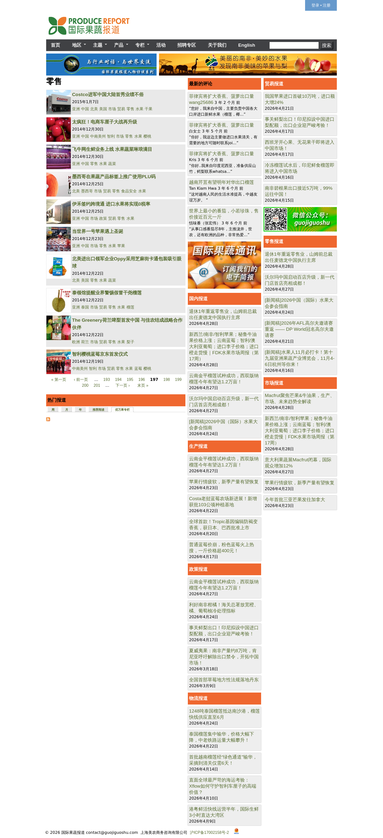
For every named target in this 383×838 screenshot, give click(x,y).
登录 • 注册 (321, 5)
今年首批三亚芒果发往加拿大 (295, 499)
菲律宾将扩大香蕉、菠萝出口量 (221, 96)
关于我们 (217, 45)
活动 (161, 45)
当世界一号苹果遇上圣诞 (97, 231)
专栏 (140, 45)
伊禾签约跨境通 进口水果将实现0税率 (111, 204)
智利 (111, 136)
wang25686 (201, 102)
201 (97, 385)
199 (178, 379)
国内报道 (198, 298)
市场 (112, 109)
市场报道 (274, 383)
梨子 (130, 342)
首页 (55, 45)
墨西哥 (87, 191)
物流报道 (198, 698)
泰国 (85, 307)
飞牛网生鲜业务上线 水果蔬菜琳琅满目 (112, 149)
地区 (76, 45)
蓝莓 (138, 368)
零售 (130, 109)
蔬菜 (112, 164)
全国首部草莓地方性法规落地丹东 (224, 679)
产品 (118, 45)
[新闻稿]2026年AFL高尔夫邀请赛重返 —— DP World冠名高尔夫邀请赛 (299, 329)
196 (141, 379)
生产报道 (198, 446)
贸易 (121, 109)
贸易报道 (274, 83)
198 (166, 379)
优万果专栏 (124, 409)
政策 (103, 218)
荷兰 (85, 342)
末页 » (142, 385)
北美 (94, 109)
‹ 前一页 (81, 379)
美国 (103, 109)
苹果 (121, 246)
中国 (85, 109)
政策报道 (198, 569)
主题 (97, 45)
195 (130, 379)
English (246, 45)
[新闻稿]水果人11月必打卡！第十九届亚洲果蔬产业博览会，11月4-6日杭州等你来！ (299, 358)
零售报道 (274, 241)
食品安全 (129, 191)
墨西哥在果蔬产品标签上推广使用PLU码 (114, 176)
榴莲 (130, 307)
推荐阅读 (98, 409)
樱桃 (147, 136)
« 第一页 (58, 379)
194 (118, 379)
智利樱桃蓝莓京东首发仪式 (100, 354)
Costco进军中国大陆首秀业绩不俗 (108, 94)
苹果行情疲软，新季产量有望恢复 (224, 481)
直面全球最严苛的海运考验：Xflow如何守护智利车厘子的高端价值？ (222, 786)
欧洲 (76, 342)
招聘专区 (186, 45)
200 (85, 385)
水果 (139, 109)
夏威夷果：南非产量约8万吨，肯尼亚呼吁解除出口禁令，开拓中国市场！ (224, 656)
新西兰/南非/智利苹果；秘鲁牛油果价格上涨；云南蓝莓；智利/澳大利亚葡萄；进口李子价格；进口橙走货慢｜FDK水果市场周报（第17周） (224, 346)
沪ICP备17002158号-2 (209, 832)
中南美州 (98, 136)
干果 (148, 109)
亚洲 (76, 109)
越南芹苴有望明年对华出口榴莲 (221, 182)
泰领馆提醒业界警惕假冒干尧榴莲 (107, 292)
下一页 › (123, 385)
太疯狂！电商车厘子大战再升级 (104, 121)
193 (106, 379)
